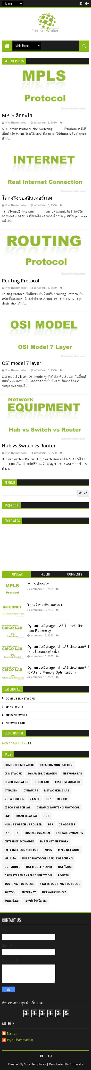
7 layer (35, 799)
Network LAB (15, 723)
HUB (46, 816)
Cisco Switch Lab (17, 807)
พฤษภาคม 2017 (13, 743)
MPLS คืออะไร (17, 115)
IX (16, 833)
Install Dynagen (37, 833)
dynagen (10, 790)
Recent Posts (14, 60)
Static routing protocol (60, 884)
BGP (48, 799)
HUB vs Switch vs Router (23, 824)
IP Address (67, 824)
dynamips (31, 790)
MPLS (48, 850)
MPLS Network (16, 715)
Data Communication (56, 765)
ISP (6, 833)
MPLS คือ (10, 858)
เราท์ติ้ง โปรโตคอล (36, 901)
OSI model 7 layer (21, 363)
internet (29, 892)
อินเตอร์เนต (11, 901)
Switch (10, 892)
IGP (50, 824)
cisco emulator (16, 782)
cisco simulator (68, 782)
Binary (62, 799)
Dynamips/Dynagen (42, 773)
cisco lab (41, 782)
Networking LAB (56, 790)
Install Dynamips (69, 833)
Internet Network (54, 841)
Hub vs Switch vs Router (29, 446)
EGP (7, 816)
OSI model (12, 867)
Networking (14, 799)
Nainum (12, 1033)
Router (63, 875)
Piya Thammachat (20, 1040)
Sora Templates (35, 1064)
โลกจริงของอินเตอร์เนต (27, 198)
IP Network (14, 706)
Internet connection (21, 850)
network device (54, 892)
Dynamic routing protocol (58, 807)
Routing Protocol (20, 281)
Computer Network (20, 698)
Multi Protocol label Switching (47, 858)
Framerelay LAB (27, 816)
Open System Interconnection (28, 875)
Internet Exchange (19, 841)
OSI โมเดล (65, 867)
